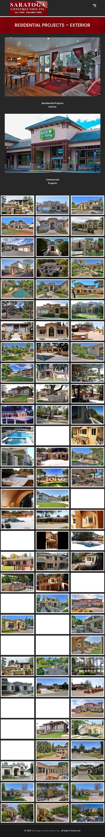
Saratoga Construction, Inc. (46, 830)
